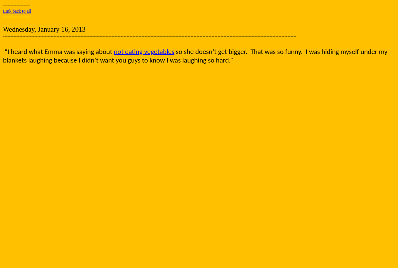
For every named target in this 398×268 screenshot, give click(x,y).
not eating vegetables (144, 51)
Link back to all (17, 11)
